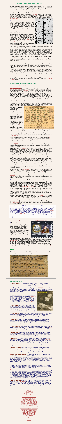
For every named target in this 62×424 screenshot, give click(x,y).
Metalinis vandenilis (29, 392)
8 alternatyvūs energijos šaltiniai (29, 411)
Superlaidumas (29, 417)
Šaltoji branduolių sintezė (29, 394)
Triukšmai (29, 390)
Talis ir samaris (29, 416)
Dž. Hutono (31, 301)
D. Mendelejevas (14, 135)
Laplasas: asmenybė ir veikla (29, 399)
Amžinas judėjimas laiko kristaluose (29, 409)
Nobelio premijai (13, 240)
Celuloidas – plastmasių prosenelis (29, 403)
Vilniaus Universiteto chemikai (29, 397)
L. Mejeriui (31, 186)
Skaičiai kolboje (29, 418)
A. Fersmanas (16, 202)
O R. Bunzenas (19, 172)
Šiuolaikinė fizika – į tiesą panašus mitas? (29, 408)
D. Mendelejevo (27, 169)
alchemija (35, 14)
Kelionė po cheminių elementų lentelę (26, 85)
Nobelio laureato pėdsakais (29, 414)
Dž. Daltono (33, 296)
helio (23, 386)
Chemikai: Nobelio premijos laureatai (29, 410)
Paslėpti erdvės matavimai (29, 413)
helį (21, 209)
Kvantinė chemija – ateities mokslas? (29, 404)
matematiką (26, 90)
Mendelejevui (25, 186)
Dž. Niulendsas (23, 148)
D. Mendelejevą (23, 213)
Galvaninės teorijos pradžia (29, 396)
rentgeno (48, 339)
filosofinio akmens (14, 18)
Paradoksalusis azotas (29, 393)
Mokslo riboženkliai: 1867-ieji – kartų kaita (29, 405)
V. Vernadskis (40, 195)
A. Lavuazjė (40, 287)
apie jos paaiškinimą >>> (41, 220)
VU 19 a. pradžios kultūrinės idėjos (29, 401)
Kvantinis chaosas (29, 391)
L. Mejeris (16, 143)
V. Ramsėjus (51, 210)
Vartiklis (29, 420)
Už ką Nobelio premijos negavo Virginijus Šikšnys (29, 406)
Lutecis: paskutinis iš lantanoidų (29, 400)
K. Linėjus (28, 39)
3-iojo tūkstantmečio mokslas (29, 398)
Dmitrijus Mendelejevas (15, 88)
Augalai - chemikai (29, 415)
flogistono (23, 285)
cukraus (50, 327)
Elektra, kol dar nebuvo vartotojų (29, 412)
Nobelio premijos (22, 381)
